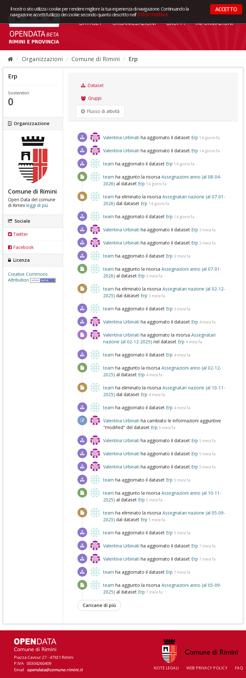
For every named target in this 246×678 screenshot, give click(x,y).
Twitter (18, 234)
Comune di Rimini (95, 59)
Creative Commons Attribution (28, 277)
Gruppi (91, 98)
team (108, 164)
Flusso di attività (100, 111)
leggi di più (37, 205)
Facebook (21, 247)
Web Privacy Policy (206, 668)
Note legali (166, 668)
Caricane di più (99, 605)
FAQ (239, 668)
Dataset (92, 85)
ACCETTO (226, 9)
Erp (133, 59)
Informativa (152, 14)
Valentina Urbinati (121, 137)
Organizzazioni (42, 59)
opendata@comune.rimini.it (55, 670)
